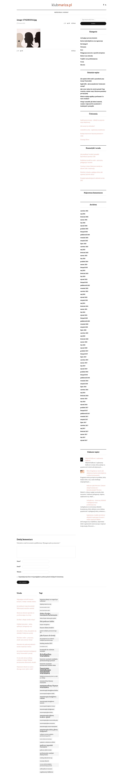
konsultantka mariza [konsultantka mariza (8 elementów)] (43, 646)
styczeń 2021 (83, 315)
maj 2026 (82, 214)
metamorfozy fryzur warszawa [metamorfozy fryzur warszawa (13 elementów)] (49, 687)
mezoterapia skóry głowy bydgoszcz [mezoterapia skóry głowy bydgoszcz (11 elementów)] (49, 730)
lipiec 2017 (83, 422)
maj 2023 (82, 270)
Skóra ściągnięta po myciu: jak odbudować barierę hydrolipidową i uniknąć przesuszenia (96, 473)
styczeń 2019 (83, 369)
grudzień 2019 (84, 351)
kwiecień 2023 (84, 273)
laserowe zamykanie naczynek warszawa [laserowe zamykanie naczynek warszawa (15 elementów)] (45, 670)
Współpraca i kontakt (61, 12)
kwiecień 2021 (84, 306)
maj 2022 (82, 294)
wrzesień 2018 (84, 381)
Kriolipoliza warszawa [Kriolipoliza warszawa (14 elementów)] (45, 655)
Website (19, 572)
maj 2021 (82, 303)
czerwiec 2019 (84, 360)
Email (19, 566)
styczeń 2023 (83, 279)
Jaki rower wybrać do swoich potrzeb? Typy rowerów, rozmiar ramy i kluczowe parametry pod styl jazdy (93, 91)
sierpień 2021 (84, 300)
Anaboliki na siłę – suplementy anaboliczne (92, 130)
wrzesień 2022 (84, 288)
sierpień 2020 (84, 327)
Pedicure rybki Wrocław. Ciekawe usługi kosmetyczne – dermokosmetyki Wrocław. (96, 488)
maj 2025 (82, 249)
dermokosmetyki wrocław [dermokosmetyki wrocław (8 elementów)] (45, 607)
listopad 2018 (84, 375)
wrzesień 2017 (84, 416)
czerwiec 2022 (84, 291)
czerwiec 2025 (84, 246)
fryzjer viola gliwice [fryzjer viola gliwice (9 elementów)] (44, 624)
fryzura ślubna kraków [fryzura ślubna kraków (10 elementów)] (47, 628)
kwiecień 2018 (84, 395)
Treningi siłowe (84, 139)
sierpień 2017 (84, 419)
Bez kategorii (84, 44)
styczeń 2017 (83, 440)
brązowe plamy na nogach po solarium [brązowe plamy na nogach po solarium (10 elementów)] (49, 600)
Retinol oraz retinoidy (86, 56)
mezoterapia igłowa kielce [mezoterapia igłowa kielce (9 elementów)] (46, 712)
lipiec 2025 (83, 243)
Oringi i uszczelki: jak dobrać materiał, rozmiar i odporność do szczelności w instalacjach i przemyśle (91, 104)
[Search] (93, 19)
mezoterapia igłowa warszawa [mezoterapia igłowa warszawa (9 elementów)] (47, 723)
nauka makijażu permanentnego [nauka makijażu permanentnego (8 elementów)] (46, 739)
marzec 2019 (83, 363)
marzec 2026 (83, 220)
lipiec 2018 (83, 387)
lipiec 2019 (83, 357)
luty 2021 (82, 312)
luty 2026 (82, 223)
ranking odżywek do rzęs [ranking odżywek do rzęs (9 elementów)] (46, 758)
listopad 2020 (84, 318)
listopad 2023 (84, 267)
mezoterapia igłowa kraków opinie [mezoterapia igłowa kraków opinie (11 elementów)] (47, 716)
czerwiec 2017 (84, 425)
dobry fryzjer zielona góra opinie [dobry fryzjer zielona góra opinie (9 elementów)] (48, 618)
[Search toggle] (105, 5)
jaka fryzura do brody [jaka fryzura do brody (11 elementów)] (47, 636)
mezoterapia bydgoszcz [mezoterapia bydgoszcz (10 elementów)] (47, 709)
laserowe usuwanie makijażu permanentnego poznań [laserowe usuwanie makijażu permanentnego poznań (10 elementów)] (49, 660)
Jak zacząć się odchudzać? (87, 126)
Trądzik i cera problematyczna (88, 59)
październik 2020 (85, 321)
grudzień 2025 (84, 229)
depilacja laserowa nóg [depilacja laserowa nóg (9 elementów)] (45, 604)
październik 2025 (85, 235)
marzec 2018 (83, 398)
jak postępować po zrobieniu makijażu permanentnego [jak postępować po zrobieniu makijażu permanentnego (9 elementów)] (47, 639)
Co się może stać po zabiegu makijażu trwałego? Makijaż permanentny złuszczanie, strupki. (26, 660)
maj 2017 (82, 428)
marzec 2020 (83, 342)
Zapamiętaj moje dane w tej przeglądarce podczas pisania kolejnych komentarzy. (41, 577)
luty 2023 (82, 276)
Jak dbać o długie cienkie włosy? (26, 619)
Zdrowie (82, 65)
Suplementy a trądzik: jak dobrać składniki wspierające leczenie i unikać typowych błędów (96, 517)
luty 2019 (82, 366)
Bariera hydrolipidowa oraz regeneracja (91, 41)
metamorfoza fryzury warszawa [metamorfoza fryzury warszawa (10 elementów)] (46, 681)
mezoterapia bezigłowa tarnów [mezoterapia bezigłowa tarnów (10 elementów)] (47, 702)
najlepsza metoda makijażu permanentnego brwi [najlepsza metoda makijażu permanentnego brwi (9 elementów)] (46, 735)
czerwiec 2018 (84, 389)
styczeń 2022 (83, 297)
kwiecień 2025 (84, 252)
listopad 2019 (84, 354)
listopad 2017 (84, 410)
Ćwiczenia (83, 47)
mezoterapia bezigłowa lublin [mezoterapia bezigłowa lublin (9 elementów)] (47, 693)
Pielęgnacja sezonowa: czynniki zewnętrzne (92, 53)
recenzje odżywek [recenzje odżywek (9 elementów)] (44, 761)
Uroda (82, 62)
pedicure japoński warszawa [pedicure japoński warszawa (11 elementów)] (46, 746)
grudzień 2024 (84, 261)
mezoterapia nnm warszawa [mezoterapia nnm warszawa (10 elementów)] (48, 726)
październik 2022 (85, 285)
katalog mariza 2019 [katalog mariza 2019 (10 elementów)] (46, 643)
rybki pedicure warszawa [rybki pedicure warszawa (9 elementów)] (46, 769)
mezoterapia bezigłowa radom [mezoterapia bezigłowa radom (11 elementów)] (48, 697)
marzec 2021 (83, 309)
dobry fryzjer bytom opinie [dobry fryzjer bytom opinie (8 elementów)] (45, 610)
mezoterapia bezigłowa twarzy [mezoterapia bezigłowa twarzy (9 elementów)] (47, 706)
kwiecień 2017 (84, 431)
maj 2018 (82, 392)
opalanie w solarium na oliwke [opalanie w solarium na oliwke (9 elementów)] (47, 742)
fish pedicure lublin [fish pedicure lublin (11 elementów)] (47, 621)
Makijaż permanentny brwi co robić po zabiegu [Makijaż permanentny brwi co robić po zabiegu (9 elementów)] (49, 677)
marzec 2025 (83, 255)
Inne (81, 50)
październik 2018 (85, 378)
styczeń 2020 (83, 348)
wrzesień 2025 (84, 237)
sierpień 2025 (84, 240)
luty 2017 (82, 437)
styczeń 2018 (83, 404)
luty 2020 (82, 345)
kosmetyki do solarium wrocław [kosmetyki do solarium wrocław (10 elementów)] (47, 650)
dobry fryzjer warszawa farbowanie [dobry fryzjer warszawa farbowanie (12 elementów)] (48, 614)
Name (19, 561)
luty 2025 (82, 258)
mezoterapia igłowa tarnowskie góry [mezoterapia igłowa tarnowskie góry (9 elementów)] (49, 720)
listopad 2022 (84, 282)
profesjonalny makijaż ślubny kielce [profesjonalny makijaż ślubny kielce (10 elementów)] (47, 754)
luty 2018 (82, 401)
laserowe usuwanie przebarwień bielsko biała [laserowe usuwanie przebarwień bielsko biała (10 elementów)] (48, 664)
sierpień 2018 (84, 384)
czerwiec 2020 (84, 333)
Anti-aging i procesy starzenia (88, 38)
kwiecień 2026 (84, 217)
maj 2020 (82, 336)
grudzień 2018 (84, 372)
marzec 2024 (83, 264)
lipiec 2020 (83, 330)
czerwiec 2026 (84, 211)
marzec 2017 (83, 434)
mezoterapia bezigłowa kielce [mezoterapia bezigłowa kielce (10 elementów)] (49, 690)
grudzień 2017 (84, 407)
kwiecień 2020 (84, 339)
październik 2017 (85, 413)
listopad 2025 (84, 232)
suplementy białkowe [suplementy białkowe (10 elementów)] (46, 772)
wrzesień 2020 (84, 324)
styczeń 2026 (83, 226)
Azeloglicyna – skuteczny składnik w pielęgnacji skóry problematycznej (96, 503)
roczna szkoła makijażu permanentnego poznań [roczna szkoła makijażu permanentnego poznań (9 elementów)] (46, 764)
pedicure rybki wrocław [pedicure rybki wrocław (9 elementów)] (46, 750)
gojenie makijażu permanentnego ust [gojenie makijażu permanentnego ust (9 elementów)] (48, 631)
